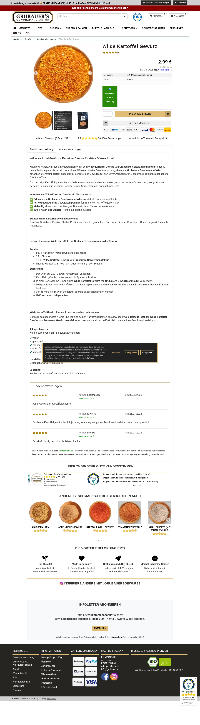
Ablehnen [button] (116, 353)
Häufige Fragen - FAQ (51, 681)
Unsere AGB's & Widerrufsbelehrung (22, 687)
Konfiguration (131, 353)
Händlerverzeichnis (50, 703)
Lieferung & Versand (51, 694)
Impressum (46, 707)
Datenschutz (117, 661)
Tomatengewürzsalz (130, 527)
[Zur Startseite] (13, 28)
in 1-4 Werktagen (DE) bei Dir (139, 75)
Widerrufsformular (21, 706)
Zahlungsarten (48, 690)
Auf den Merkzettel (126, 123)
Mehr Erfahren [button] (88, 358)
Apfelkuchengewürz (70, 527)
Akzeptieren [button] (147, 353)
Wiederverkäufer (49, 698)
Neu (28, 33)
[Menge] (107, 114)
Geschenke (176, 28)
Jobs (15, 701)
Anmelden (180, 2)
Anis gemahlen (40, 527)
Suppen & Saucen (76, 28)
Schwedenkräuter (153, 28)
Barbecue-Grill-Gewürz (100, 527)
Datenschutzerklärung (23, 681)
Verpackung (18, 710)
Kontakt (16, 693)
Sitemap (17, 714)
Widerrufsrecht (20, 697)
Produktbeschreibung (42, 149)
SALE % (17, 33)
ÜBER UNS (46, 686)
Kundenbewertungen (70, 149)
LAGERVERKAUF (49, 711)
